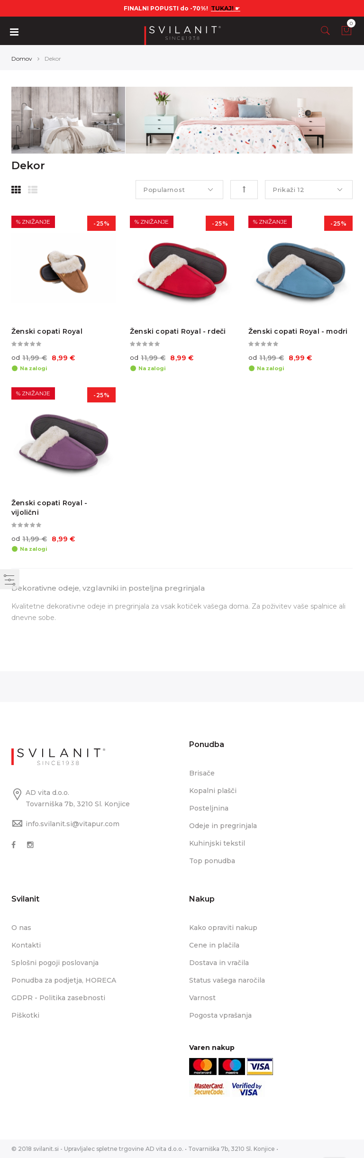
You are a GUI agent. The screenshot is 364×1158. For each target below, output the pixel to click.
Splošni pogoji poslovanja (55, 962)
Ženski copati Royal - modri (297, 331)
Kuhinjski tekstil (217, 843)
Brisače (202, 773)
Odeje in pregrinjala (223, 825)
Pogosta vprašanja (220, 1015)
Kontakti (26, 945)
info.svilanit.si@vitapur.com (72, 824)
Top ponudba (212, 861)
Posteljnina (208, 808)
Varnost (202, 998)
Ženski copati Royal (46, 331)
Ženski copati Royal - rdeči (178, 331)
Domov (21, 58)
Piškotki (25, 1015)
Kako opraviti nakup (223, 927)
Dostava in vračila (219, 962)
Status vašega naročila (227, 980)
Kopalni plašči (213, 790)
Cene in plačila (214, 945)
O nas (21, 927)
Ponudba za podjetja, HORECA (63, 980)
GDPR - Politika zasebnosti (58, 998)
